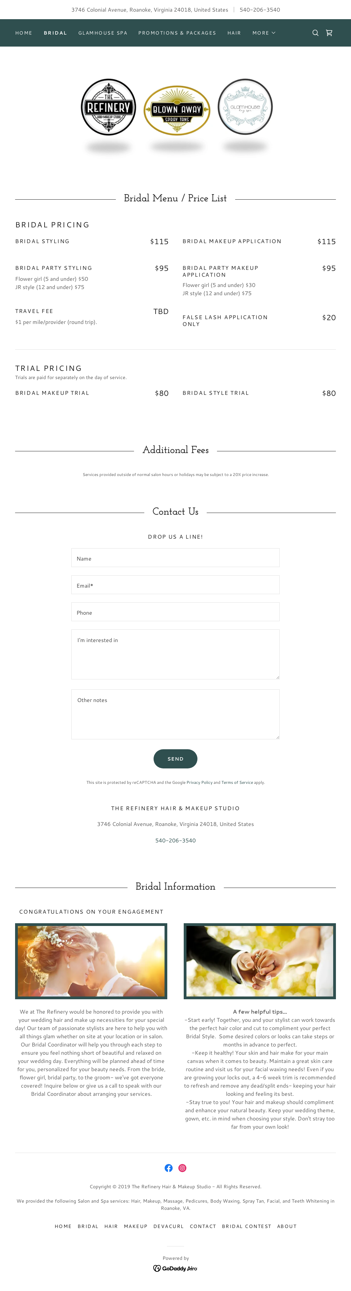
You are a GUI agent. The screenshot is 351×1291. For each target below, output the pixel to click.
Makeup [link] (136, 1226)
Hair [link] (234, 32)
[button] (264, 33)
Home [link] (24, 32)
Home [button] (63, 1226)
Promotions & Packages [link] (177, 32)
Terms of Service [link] (237, 782)
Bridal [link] (55, 32)
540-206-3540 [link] (260, 9)
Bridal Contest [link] (246, 1226)
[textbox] (175, 557)
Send (175, 758)
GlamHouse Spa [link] (102, 32)
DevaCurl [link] (168, 1226)
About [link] (287, 1226)
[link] (329, 33)
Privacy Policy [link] (199, 782)
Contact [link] (203, 1226)
